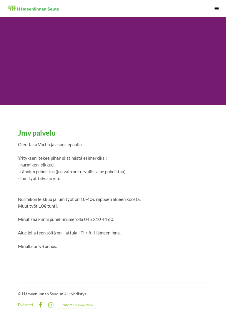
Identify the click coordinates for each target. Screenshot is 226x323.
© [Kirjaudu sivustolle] (20, 293)
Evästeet (25, 305)
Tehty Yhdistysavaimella (77, 305)
